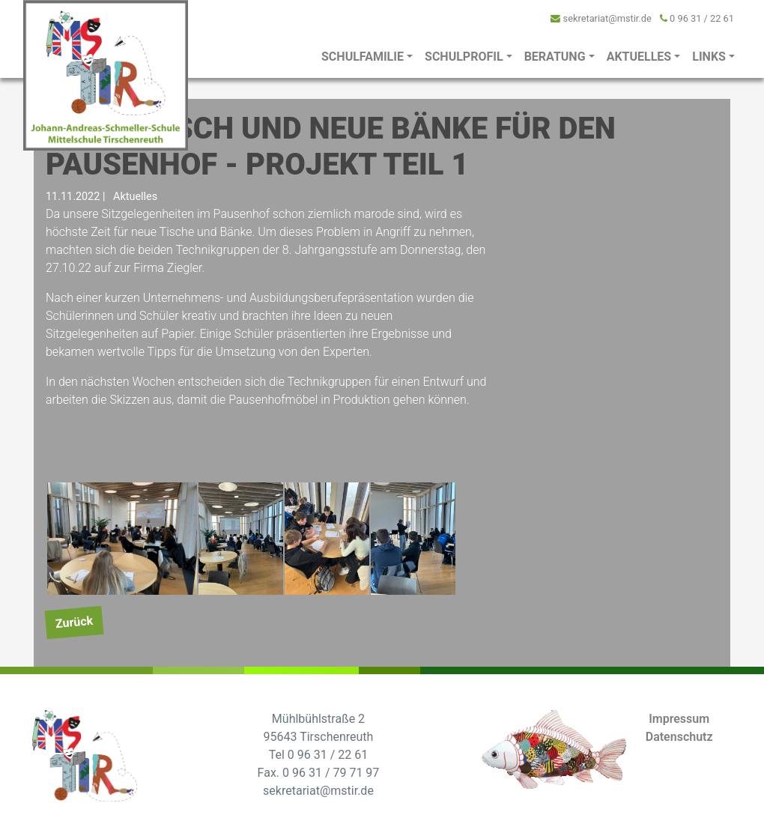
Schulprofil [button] (464, 56)
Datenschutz (679, 737)
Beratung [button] (555, 56)
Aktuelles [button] (639, 56)
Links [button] (709, 56)
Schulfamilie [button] (362, 56)
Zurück (74, 621)
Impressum (679, 719)
